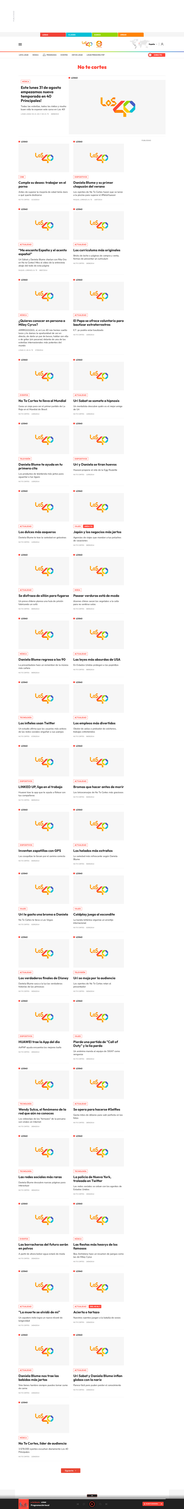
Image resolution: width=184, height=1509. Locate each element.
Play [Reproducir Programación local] (92, 1504)
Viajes (78, 526)
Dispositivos (81, 177)
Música (35, 55)
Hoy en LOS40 (77, 55)
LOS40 (45, 35)
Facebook (97, 1485)
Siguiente (69, 1470)
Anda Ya (88, 526)
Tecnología (26, 717)
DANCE (97, 35)
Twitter (92, 1485)
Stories (107, 1485)
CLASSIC (72, 35)
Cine (22, 177)
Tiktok (82, 1485)
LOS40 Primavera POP (96, 55)
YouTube (87, 1485)
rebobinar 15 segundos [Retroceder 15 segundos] (83, 1504)
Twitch (102, 1485)
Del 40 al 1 (95, 1306)
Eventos (64, 55)
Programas (51, 55)
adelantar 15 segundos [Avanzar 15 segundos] (100, 1504)
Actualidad (26, 244)
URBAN (123, 35)
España (152, 44)
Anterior (77, 1504)
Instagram (77, 1485)
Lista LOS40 (23, 55)
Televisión (25, 459)
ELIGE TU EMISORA (152, 1504)
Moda (77, 590)
